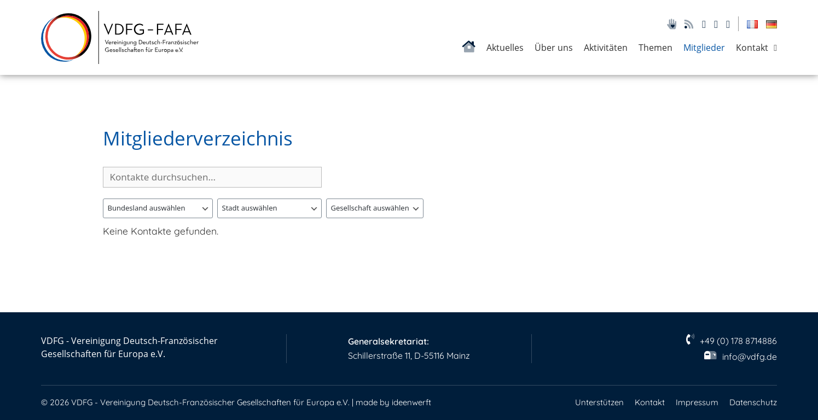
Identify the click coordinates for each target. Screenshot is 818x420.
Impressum (697, 402)
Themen (655, 47)
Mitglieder (704, 47)
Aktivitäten (606, 47)
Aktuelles (505, 47)
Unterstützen (599, 402)
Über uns (554, 47)
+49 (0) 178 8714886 (738, 340)
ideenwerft (411, 402)
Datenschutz (753, 402)
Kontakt (752, 47)
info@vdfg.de (749, 356)
